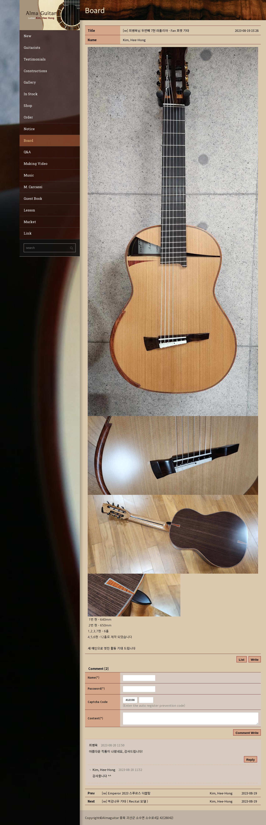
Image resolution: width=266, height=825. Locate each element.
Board (28, 140)
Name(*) (93, 677)
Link (28, 233)
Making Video (35, 163)
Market (30, 222)
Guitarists (32, 47)
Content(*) (95, 718)
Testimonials (35, 59)
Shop (28, 105)
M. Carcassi (33, 187)
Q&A (27, 152)
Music (29, 175)
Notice (29, 129)
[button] (134, 40)
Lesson (29, 210)
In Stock (31, 94)
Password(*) (96, 688)
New (27, 36)
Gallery (30, 82)
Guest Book (33, 198)
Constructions (35, 71)
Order (28, 117)
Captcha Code (98, 702)
